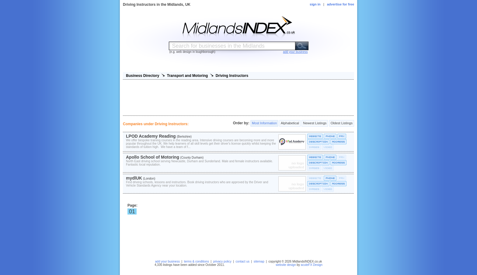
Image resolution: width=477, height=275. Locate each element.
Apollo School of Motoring (152, 157)
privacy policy (222, 261)
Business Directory (142, 76)
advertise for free (340, 4)
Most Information (264, 123)
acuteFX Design (311, 264)
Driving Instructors (232, 76)
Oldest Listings (341, 123)
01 (132, 211)
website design (286, 264)
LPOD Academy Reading (151, 136)
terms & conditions (196, 261)
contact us (242, 261)
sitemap (259, 261)
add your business (167, 261)
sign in (315, 4)
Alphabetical (289, 123)
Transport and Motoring (187, 76)
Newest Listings (314, 123)
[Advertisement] (238, 97)
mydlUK (134, 178)
